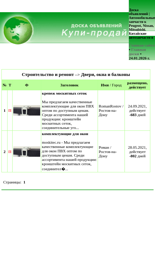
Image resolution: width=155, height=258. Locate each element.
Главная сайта (142, 45)
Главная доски (137, 51)
